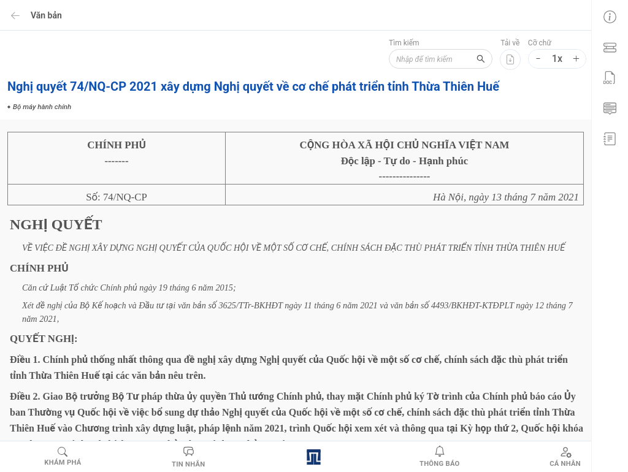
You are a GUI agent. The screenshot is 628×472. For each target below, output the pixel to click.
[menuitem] (609, 15)
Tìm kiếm (397, 43)
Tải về (509, 43)
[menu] (609, 76)
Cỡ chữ (539, 43)
